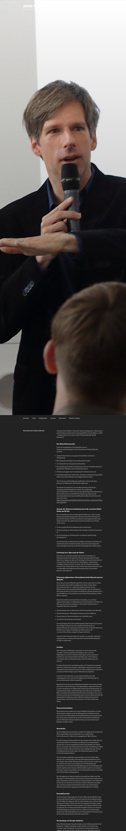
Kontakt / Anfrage (74, 418)
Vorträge (53, 418)
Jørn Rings (34, 6)
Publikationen (43, 418)
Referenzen (62, 418)
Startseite (26, 418)
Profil (33, 418)
